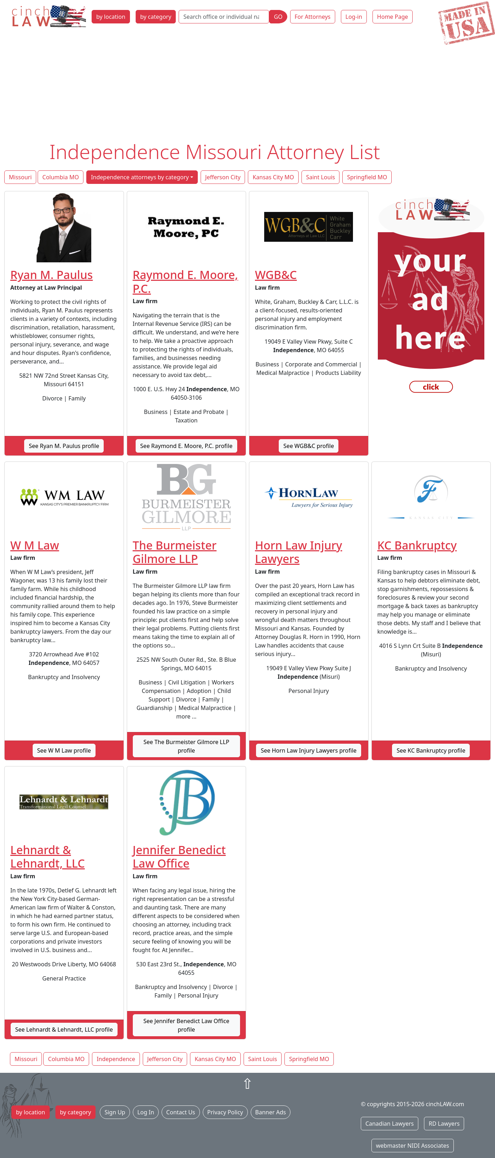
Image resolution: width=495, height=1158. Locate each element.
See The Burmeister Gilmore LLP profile (186, 746)
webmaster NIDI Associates (412, 1145)
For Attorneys (313, 17)
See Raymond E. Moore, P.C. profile (186, 446)
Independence (116, 1059)
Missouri (20, 177)
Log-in (354, 17)
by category (156, 17)
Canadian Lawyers (389, 1123)
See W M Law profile (64, 750)
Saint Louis (320, 177)
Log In (145, 1112)
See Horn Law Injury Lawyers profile (309, 750)
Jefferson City (223, 177)
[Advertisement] (247, 86)
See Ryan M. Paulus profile (64, 446)
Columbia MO (60, 177)
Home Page (392, 17)
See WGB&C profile (308, 446)
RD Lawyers (444, 1123)
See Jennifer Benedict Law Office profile (186, 1025)
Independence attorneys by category (140, 177)
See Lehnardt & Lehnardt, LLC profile (64, 1029)
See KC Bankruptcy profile (431, 750)
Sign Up (114, 1112)
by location (110, 17)
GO (278, 17)
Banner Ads (270, 1112)
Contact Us (180, 1112)
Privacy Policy (225, 1112)
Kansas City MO (273, 177)
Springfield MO (367, 177)
